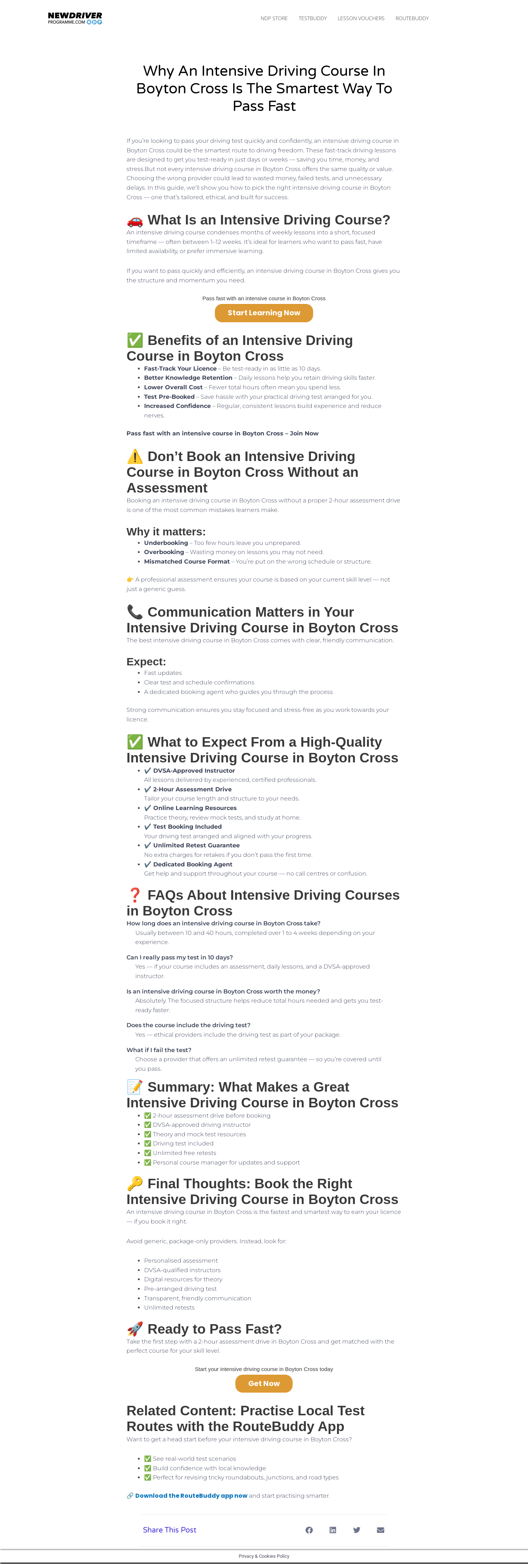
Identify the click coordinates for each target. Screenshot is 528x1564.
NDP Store (274, 18)
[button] (309, 1532)
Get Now (264, 1385)
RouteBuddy (412, 18)
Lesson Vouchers (361, 18)
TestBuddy (313, 18)
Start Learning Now (264, 314)
